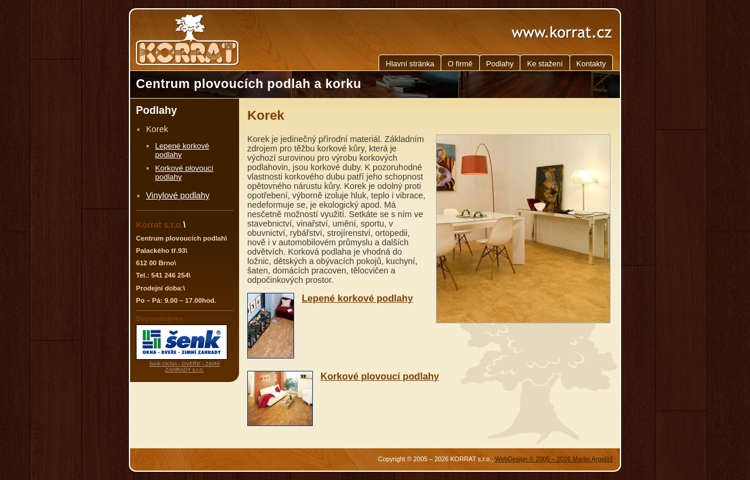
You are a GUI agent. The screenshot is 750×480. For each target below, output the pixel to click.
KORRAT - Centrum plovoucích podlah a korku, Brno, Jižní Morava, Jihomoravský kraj (188, 39)
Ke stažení (544, 63)
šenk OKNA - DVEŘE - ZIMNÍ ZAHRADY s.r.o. (184, 367)
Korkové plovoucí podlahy (380, 376)
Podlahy (500, 63)
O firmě (460, 63)
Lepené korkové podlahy (357, 298)
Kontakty (591, 63)
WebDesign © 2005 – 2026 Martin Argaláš (554, 458)
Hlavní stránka (410, 63)
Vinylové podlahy (178, 195)
